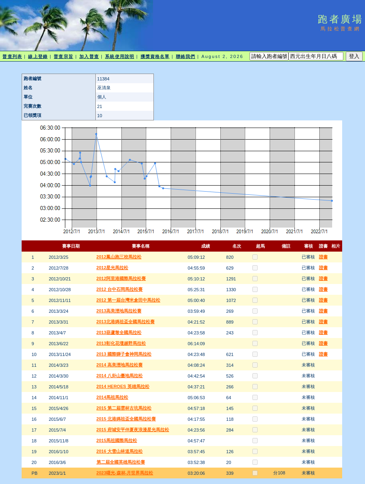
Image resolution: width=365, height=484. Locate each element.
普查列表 (12, 56)
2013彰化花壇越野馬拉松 (121, 343)
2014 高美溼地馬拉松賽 (120, 364)
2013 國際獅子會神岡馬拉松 (124, 354)
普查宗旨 (63, 56)
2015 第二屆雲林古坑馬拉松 (124, 408)
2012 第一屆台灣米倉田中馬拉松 (129, 300)
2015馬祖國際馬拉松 (117, 440)
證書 (323, 256)
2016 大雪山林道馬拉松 (120, 451)
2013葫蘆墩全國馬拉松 (119, 332)
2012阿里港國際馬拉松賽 (121, 278)
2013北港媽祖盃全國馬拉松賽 (126, 321)
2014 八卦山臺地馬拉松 (120, 375)
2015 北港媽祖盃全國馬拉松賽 (126, 418)
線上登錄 (37, 56)
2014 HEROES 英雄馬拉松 (123, 386)
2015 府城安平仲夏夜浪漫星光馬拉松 (133, 429)
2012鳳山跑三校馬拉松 (119, 256)
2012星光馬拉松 (112, 267)
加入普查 (89, 56)
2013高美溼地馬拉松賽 (119, 310)
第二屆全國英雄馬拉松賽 (121, 462)
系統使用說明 (119, 56)
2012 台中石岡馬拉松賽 (120, 289)
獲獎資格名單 (155, 56)
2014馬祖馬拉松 (112, 397)
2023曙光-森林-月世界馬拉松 (125, 472)
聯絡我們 (185, 56)
